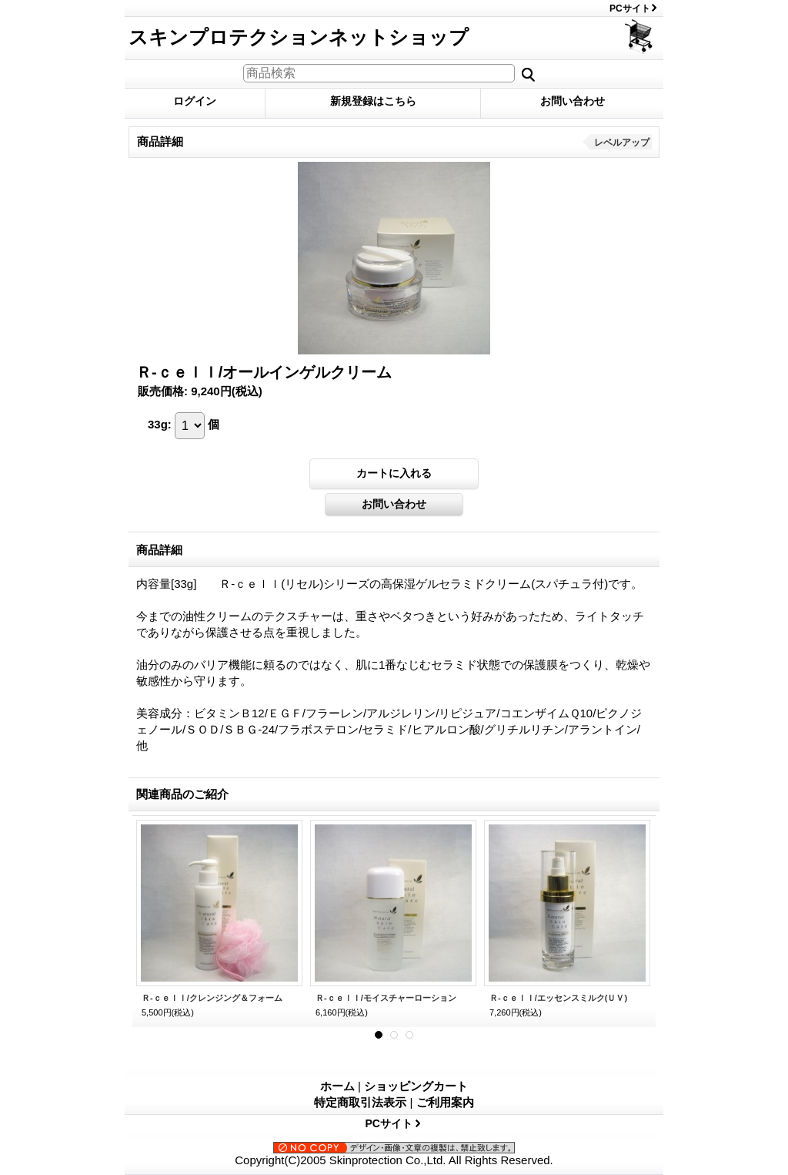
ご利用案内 (445, 1102)
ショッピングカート (640, 36)
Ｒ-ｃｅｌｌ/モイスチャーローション (386, 997)
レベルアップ (621, 142)
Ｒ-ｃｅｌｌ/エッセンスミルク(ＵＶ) (558, 997)
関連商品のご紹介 (182, 794)
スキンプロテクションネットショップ (299, 37)
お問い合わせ (572, 101)
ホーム (337, 1086)
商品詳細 (159, 549)
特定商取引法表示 (360, 1102)
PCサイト (629, 8)
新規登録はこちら (373, 101)
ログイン (194, 101)
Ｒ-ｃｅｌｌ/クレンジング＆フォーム (212, 997)
